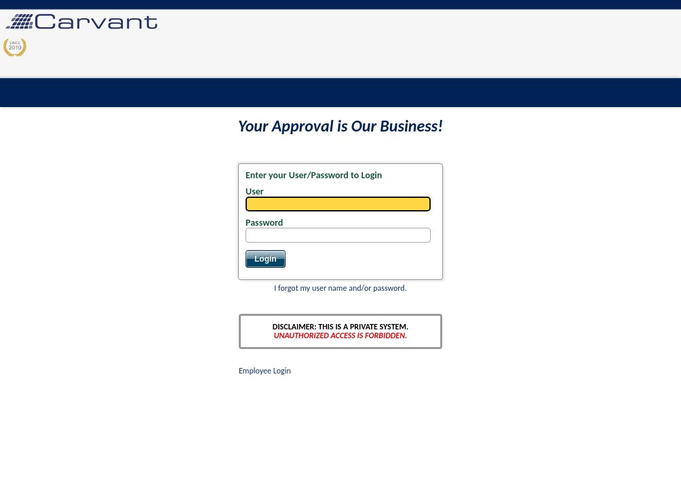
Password (264, 222)
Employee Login (265, 370)
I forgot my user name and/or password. (340, 288)
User (255, 191)
